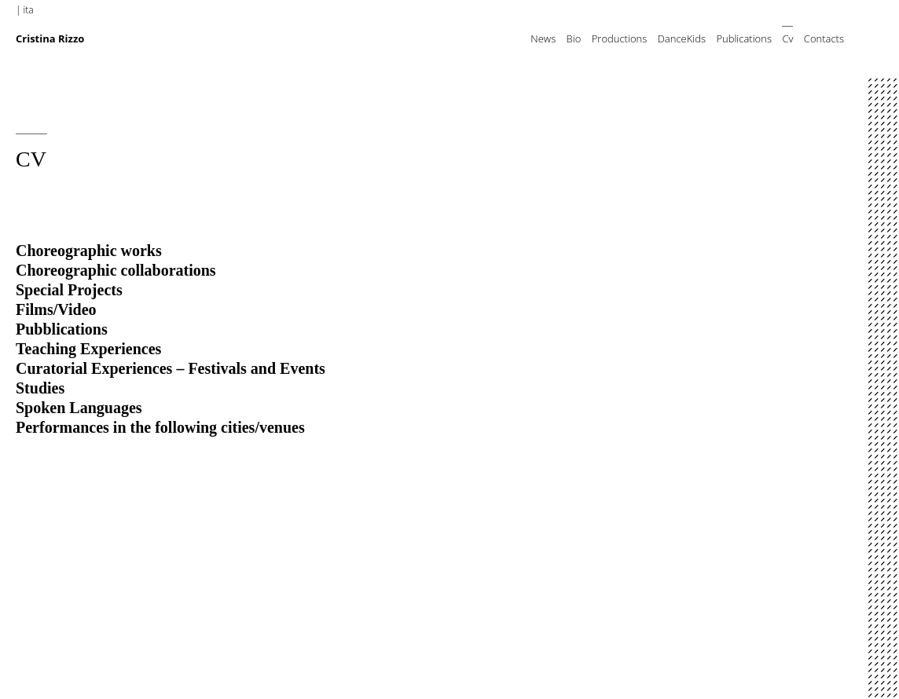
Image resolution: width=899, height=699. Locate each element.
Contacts (824, 38)
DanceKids (682, 38)
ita (29, 9)
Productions (620, 38)
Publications (744, 38)
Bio (574, 38)
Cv (787, 38)
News (543, 38)
